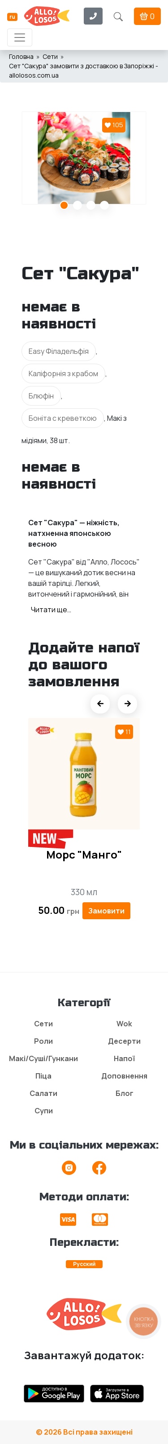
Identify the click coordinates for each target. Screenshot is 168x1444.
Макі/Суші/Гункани (43, 1058)
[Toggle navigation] (19, 37)
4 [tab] (104, 205)
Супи (43, 1111)
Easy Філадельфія (59, 351)
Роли (43, 1041)
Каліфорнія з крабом (63, 373)
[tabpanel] (84, 158)
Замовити (106, 911)
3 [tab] (90, 205)
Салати (43, 1093)
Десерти (124, 1041)
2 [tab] (77, 205)
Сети (43, 1024)
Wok (124, 1024)
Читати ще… (51, 609)
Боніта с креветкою (63, 418)
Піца (43, 1076)
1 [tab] (64, 205)
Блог (125, 1093)
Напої (124, 1058)
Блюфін (41, 396)
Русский (84, 1264)
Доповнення (124, 1076)
